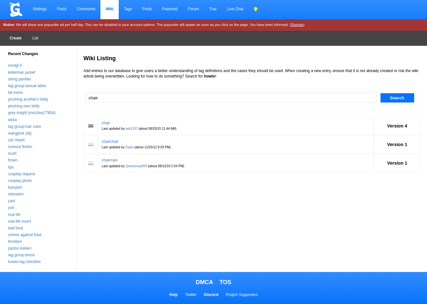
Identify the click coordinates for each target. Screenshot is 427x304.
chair (106, 123)
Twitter (190, 294)
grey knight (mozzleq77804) (32, 113)
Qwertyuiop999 (136, 166)
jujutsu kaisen (19, 248)
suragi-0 (15, 65)
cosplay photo (20, 180)
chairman (109, 160)
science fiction (20, 146)
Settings (40, 9)
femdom (15, 241)
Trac (213, 9)
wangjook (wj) (19, 133)
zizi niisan (16, 140)
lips (11, 167)
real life (14, 214)
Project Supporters (242, 294)
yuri (11, 207)
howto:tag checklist (24, 261)
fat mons (15, 92)
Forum (193, 9)
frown (12, 160)
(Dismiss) (297, 25)
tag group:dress (21, 255)
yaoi (11, 201)
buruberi (15, 187)
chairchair (110, 141)
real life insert (19, 221)
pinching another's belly (28, 99)
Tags (128, 9)
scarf (12, 153)
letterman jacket (21, 72)
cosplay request (21, 174)
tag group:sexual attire (27, 86)
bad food (15, 228)
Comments (86, 9)
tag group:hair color (24, 126)
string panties (19, 79)
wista (12, 120)
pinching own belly (23, 106)
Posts (61, 9)
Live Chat (235, 9)
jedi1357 (131, 128)
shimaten (16, 194)
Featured (169, 9)
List (35, 38)
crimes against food (24, 235)
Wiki (110, 9)
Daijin (129, 147)
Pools (147, 9)
